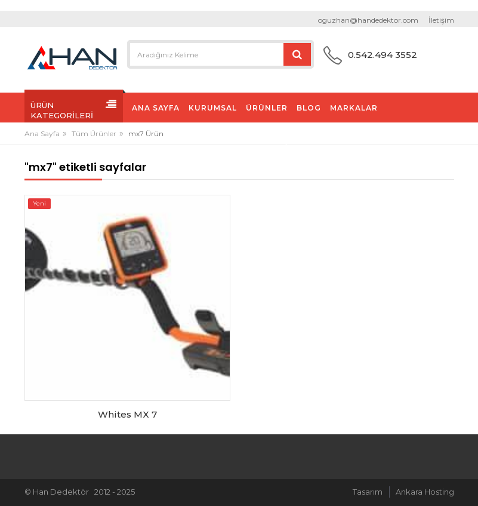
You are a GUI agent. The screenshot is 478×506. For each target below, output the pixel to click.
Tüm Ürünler (94, 133)
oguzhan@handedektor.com (368, 20)
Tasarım (368, 491)
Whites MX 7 (127, 414)
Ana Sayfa (42, 133)
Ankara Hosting (425, 491)
